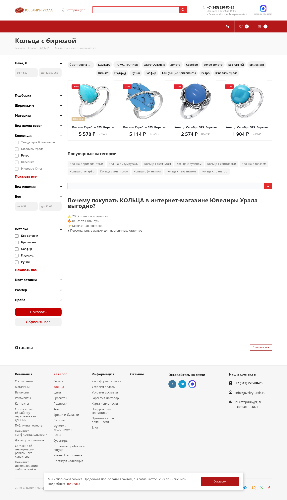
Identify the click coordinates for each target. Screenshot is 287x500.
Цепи (57, 392)
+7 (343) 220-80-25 (220, 7)
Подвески (60, 403)
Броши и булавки (66, 415)
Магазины (22, 387)
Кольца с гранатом (214, 171)
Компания (23, 374)
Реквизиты (23, 398)
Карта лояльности (105, 403)
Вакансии (22, 392)
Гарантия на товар (105, 398)
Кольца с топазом (254, 164)
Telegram (182, 384)
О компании (24, 381)
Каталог (60, 374)
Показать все (26, 177)
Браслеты (60, 398)
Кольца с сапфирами (221, 164)
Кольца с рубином (189, 164)
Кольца (58, 387)
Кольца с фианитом (147, 171)
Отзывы (137, 374)
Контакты (22, 403)
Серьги (58, 381)
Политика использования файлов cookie (26, 465)
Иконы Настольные (67, 455)
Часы (57, 435)
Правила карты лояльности (103, 420)
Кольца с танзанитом (181, 171)
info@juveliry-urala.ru (250, 393)
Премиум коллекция (68, 461)
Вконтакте (172, 384)
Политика (73, 484)
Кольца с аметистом (114, 171)
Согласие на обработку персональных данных (25, 414)
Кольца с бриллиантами (86, 164)
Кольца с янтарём (82, 171)
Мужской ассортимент (62, 427)
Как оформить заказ (106, 381)
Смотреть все (261, 347)
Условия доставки (105, 392)
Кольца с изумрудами (124, 164)
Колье (57, 409)
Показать (38, 312)
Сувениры (60, 440)
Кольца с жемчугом (157, 164)
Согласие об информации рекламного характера (24, 451)
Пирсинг (59, 420)
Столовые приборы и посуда (69, 448)
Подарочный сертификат (101, 411)
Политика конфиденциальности (31, 432)
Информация (103, 374)
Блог (95, 427)
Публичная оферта (28, 425)
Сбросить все (38, 322)
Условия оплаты (103, 387)
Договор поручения (29, 440)
